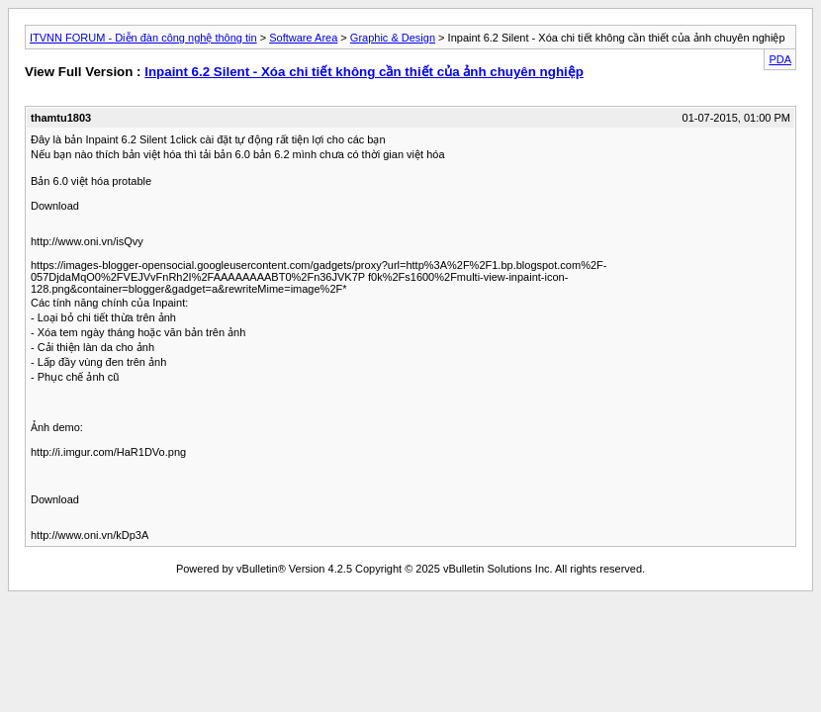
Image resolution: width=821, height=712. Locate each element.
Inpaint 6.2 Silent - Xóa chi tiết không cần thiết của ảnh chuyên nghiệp (364, 71)
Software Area (303, 38)
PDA (780, 59)
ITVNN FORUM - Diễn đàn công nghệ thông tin (143, 38)
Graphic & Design (392, 38)
